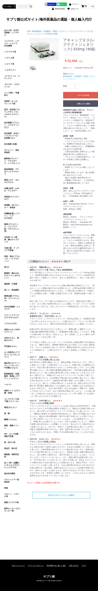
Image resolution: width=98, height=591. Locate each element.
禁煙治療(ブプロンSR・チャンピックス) (12, 298)
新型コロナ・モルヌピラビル (11, 181)
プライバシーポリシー (36, 566)
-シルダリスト (10, 70)
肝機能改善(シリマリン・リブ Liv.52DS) (12, 215)
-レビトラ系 (9, 64)
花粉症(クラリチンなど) (12, 198)
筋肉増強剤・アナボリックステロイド (11, 171)
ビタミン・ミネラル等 (11, 495)
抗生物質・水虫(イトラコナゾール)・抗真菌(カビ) (12, 135)
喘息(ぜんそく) (10, 407)
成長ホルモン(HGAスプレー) (12, 330)
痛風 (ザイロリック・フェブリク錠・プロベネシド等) (11, 227)
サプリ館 (49, 576)
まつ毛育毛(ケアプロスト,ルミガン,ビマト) (12, 354)
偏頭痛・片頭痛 (10, 284)
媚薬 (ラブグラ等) (11, 502)
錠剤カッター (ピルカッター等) (12, 509)
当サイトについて (18, 566)
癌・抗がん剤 (9, 442)
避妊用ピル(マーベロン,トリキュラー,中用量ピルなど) (12, 365)
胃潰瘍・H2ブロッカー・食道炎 (11, 206)
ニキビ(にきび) (10, 323)
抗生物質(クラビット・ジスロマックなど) (12, 125)
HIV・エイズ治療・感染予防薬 (12, 435)
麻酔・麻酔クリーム (11, 426)
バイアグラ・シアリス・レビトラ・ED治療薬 (11, 43)
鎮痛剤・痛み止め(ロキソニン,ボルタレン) (12, 275)
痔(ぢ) (6, 267)
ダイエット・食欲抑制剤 (11, 151)
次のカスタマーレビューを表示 (61, 495)
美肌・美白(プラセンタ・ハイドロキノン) (12, 258)
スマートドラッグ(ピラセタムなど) (11, 316)
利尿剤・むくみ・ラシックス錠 (11, 102)
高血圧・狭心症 (10, 448)
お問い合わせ (74, 566)
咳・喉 (7, 413)
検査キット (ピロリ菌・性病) (12, 391)
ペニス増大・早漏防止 (11, 94)
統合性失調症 (9, 473)
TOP (28, 31)
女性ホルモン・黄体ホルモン (11, 339)
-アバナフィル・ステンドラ (12, 77)
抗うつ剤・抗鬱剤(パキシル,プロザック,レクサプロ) (12, 465)
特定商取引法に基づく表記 (56, 566)
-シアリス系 (9, 58)
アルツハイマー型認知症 (11, 480)
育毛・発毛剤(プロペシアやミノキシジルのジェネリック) (12, 113)
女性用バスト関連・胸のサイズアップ (11, 239)
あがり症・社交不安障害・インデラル (11, 32)
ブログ (83, 566)
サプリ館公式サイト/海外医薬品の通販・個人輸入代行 (49, 19)
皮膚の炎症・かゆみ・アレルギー (11, 189)
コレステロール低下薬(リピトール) (11, 400)
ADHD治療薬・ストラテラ (12, 308)
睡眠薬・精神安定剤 (11, 455)
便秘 (6, 488)
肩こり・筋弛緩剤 (11, 290)
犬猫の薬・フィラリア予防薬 (11, 249)
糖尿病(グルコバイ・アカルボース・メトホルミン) (12, 160)
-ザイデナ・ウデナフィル (12, 85)
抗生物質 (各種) (10, 144)
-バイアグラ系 (10, 52)
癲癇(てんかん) (10, 419)
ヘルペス (8, 384)
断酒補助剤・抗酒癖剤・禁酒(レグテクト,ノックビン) (12, 376)
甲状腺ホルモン (10, 346)
